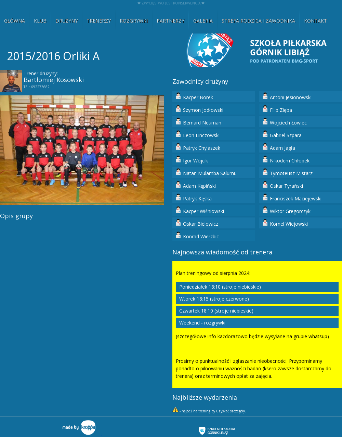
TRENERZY (99, 20)
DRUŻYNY (66, 20)
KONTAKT (315, 20)
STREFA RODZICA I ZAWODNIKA (258, 20)
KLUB (40, 20)
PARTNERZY (170, 20)
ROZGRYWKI (134, 20)
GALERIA (203, 20)
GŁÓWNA (14, 20)
